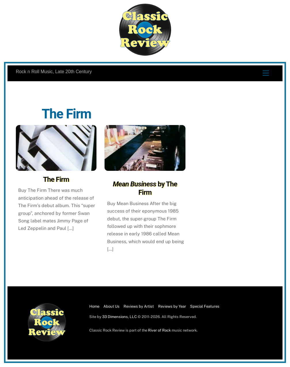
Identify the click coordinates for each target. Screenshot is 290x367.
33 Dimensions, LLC (119, 317)
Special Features (204, 306)
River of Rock (159, 330)
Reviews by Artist (139, 306)
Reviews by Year (172, 306)
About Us (111, 306)
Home (94, 306)
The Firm (56, 179)
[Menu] (266, 73)
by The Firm (145, 188)
